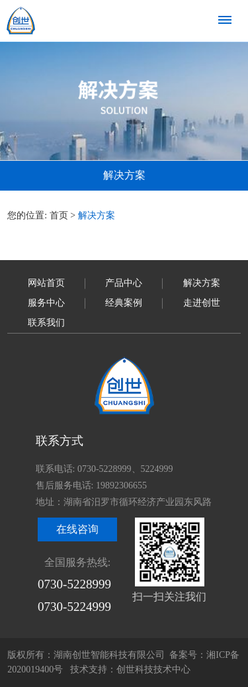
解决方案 (201, 283)
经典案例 (123, 303)
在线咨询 (77, 529)
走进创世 (201, 303)
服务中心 (46, 303)
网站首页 (46, 283)
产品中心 (123, 283)
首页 (59, 215)
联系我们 (46, 323)
